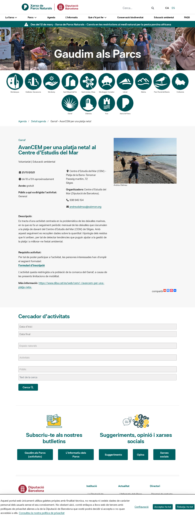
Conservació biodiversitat (130, 17)
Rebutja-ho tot (185, 506)
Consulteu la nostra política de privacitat (41, 513)
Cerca (28, 387)
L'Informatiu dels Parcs (76, 454)
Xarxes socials (164, 454)
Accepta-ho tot (162, 506)
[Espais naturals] (30, 346)
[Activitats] (26, 357)
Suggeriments (113, 454)
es (173, 8)
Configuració (142, 506)
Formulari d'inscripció (31, 265)
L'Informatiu (72, 17)
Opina (140, 454)
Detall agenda (38, 121)
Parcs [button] (32, 17)
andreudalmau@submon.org (85, 206)
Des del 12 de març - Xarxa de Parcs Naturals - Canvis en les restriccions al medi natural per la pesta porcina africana (101, 24)
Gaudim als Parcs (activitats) (35, 454)
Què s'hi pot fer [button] (97, 17)
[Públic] (25, 369)
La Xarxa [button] (11, 17)
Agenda (51, 17)
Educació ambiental (164, 17)
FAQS (187, 17)
